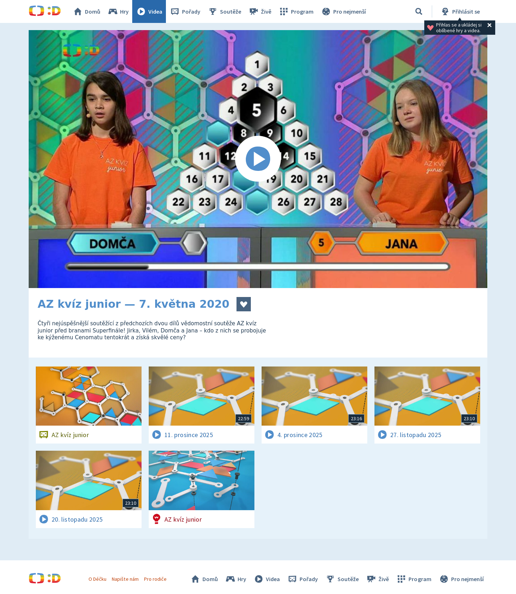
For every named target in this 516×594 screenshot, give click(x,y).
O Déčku (97, 579)
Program (296, 11)
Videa (149, 11)
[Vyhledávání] (419, 11)
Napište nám (125, 579)
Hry (118, 11)
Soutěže (224, 11)
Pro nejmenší (343, 11)
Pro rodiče (155, 579)
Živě (259, 11)
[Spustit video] (258, 159)
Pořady (184, 11)
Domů (86, 11)
